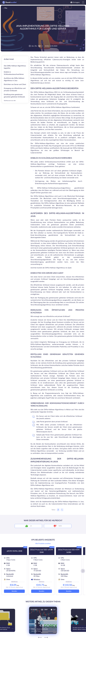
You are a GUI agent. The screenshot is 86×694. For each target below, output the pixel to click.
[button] (83, 571)
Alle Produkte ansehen (43, 543)
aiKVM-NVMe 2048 (14, 551)
